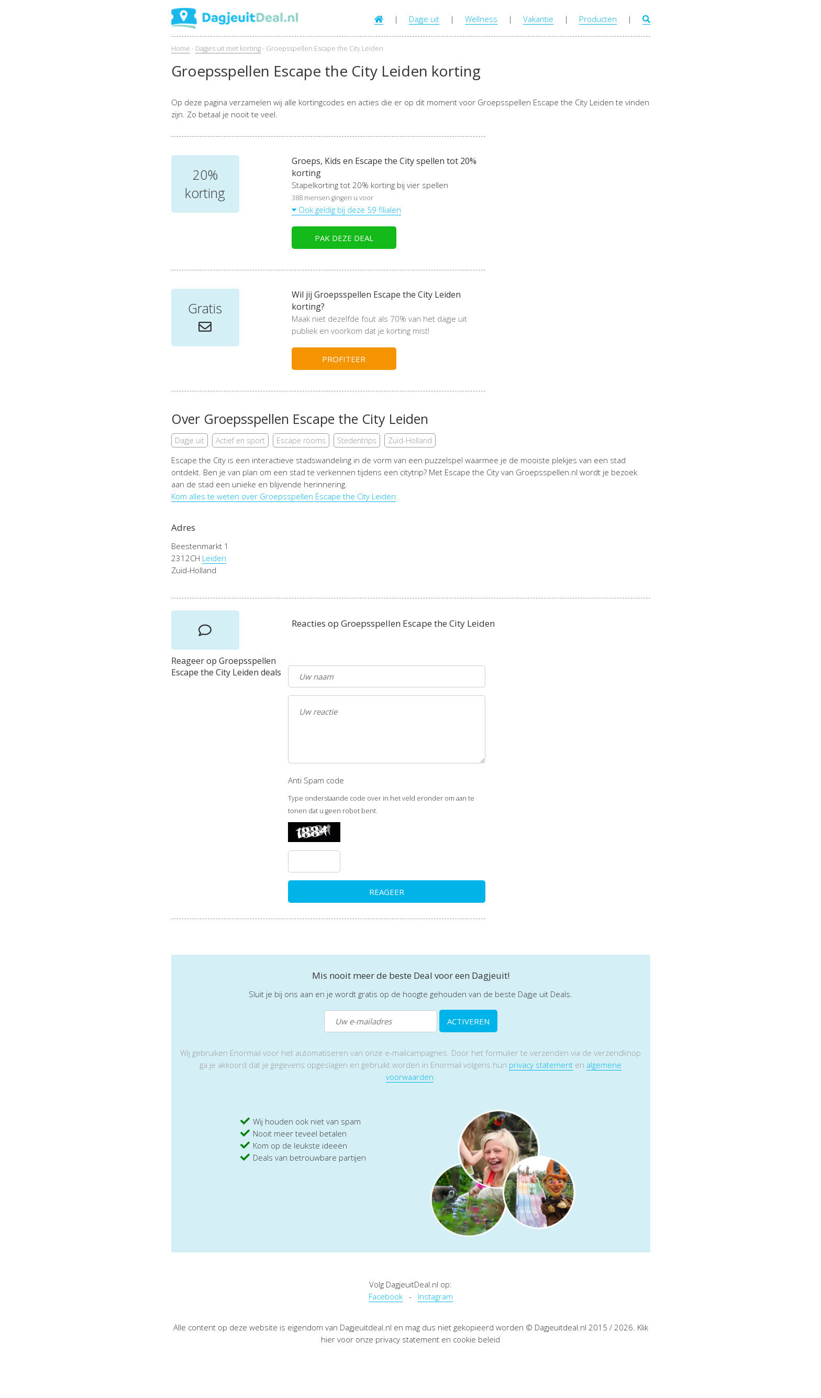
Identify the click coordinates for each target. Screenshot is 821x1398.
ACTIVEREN (468, 1021)
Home (180, 48)
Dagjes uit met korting (228, 48)
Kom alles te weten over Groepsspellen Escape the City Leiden (283, 496)
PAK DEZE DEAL (344, 238)
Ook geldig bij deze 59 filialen (346, 209)
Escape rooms (301, 440)
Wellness (481, 19)
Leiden (214, 558)
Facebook (386, 1296)
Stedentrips (356, 440)
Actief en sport (240, 440)
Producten (598, 19)
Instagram (435, 1296)
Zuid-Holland (410, 440)
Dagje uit (424, 19)
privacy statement (541, 1065)
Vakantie (538, 19)
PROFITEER (343, 359)
